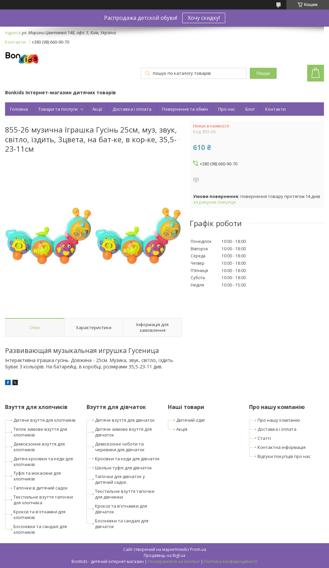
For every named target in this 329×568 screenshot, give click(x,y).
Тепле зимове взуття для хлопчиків (40, 432)
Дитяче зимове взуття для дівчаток (123, 432)
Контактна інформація (281, 447)
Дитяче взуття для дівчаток (125, 420)
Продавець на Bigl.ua (164, 555)
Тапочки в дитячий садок (40, 488)
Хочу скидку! (204, 17)
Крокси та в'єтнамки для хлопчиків (39, 514)
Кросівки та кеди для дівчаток (127, 459)
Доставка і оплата (131, 109)
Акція (181, 429)
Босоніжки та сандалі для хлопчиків (40, 529)
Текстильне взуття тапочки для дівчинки (124, 494)
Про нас (226, 109)
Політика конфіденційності (230, 561)
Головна (19, 109)
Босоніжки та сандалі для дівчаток (121, 523)
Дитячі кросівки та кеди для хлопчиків (43, 461)
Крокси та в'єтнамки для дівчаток (121, 509)
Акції (97, 109)
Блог (250, 109)
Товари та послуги (58, 109)
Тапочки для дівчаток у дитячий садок (120, 479)
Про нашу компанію (278, 420)
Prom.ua (198, 549)
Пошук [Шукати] (263, 73)
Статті (264, 438)
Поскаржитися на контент (174, 561)
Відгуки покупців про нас (284, 456)
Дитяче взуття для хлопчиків (44, 420)
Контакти (275, 109)
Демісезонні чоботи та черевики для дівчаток (120, 447)
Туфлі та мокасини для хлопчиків (37, 476)
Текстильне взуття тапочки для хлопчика (43, 500)
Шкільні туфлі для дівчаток (123, 468)
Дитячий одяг (190, 420)
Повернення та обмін (185, 109)
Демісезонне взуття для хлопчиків (39, 447)
